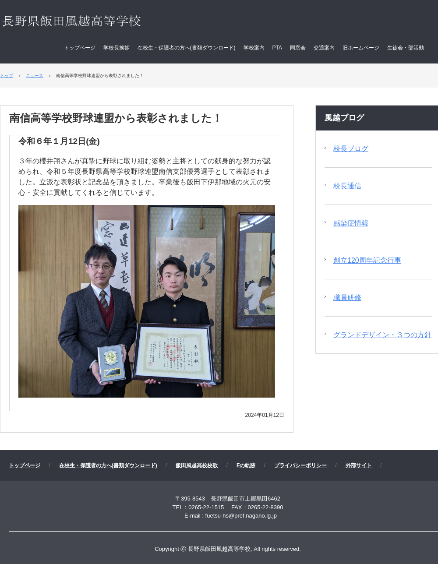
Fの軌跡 (246, 465)
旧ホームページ (361, 48)
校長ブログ (350, 148)
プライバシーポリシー (300, 465)
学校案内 (254, 48)
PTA (277, 48)
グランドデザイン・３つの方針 (382, 334)
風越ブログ (344, 117)
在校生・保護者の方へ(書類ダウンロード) (187, 48)
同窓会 (298, 48)
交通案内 (324, 48)
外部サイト (359, 465)
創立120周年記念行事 (367, 260)
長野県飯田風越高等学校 (89, 22)
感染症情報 (350, 223)
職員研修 (347, 297)
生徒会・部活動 (405, 48)
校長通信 (347, 186)
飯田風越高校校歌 (197, 465)
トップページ (79, 48)
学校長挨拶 (116, 48)
